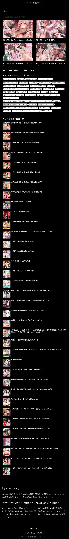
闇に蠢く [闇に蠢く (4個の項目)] (33, 104)
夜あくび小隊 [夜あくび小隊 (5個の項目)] (22, 92)
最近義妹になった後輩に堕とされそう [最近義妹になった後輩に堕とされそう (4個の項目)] (15, 104)
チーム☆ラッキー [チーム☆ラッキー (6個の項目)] (10, 85)
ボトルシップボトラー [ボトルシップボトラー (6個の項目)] (38, 85)
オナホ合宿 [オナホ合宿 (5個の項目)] (60, 89)
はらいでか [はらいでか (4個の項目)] (8, 95)
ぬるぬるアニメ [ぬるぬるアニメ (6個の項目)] (45, 82)
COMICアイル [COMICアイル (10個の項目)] (31, 79)
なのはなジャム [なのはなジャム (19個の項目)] (9, 79)
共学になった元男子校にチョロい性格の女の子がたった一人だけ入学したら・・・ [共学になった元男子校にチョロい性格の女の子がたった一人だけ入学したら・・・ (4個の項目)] (28, 101)
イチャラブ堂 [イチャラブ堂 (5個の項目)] (48, 89)
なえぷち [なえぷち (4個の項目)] (53, 92)
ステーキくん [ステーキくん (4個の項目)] (19, 95)
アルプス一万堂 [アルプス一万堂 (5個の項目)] (36, 89)
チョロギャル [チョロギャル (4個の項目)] (31, 95)
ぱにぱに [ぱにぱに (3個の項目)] (7, 111)
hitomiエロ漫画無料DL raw (34, 3)
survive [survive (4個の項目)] (45, 92)
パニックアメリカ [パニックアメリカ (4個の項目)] (44, 95)
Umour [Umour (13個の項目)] (21, 79)
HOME (34, 528)
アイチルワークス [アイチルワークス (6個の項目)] (59, 82)
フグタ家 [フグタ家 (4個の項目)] (55, 95)
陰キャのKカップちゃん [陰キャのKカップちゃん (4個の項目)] (46, 104)
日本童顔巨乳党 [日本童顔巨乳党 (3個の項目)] (46, 111)
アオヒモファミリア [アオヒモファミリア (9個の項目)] (46, 79)
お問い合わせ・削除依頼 (34, 533)
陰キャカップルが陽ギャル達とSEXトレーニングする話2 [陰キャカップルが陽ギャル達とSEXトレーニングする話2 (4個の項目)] (21, 107)
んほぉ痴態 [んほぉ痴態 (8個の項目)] (24, 82)
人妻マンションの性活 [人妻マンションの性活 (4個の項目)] (11, 98)
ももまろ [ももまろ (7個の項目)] (33, 82)
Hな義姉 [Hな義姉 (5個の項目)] (51, 85)
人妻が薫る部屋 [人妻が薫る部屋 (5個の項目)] (9, 92)
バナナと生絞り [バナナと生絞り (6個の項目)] (23, 85)
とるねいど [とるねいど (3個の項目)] (56, 107)
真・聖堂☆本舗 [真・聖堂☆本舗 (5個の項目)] (34, 92)
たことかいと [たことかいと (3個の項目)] (45, 107)
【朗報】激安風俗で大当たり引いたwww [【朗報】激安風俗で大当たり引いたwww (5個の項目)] (16, 89)
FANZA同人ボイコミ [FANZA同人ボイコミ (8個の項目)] (10, 82)
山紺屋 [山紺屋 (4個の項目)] (57, 101)
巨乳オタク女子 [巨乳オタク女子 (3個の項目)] (32, 111)
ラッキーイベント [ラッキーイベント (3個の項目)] (19, 111)
